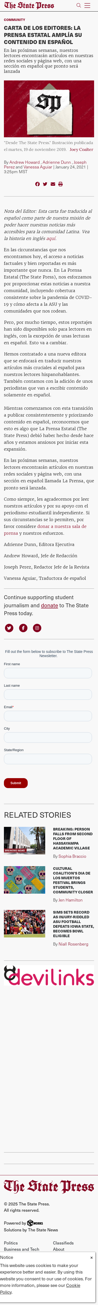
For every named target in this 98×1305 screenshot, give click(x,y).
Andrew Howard (24, 162)
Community (14, 19)
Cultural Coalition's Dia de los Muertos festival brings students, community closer (73, 880)
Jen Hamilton (71, 900)
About (58, 1249)
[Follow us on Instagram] (37, 627)
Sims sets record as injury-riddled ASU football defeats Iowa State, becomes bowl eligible (73, 923)
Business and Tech (21, 1249)
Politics (11, 1243)
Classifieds (63, 1243)
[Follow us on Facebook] (23, 627)
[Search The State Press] (79, 5)
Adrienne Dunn (57, 162)
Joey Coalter (81, 150)
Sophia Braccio (72, 856)
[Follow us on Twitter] (9, 627)
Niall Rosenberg (73, 944)
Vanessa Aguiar (38, 167)
